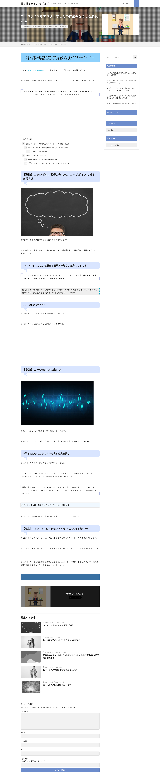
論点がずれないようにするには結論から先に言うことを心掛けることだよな (121, 97)
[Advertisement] (60, 118)
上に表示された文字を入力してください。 (34, 761)
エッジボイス (54, 26)
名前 (23, 732)
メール (24, 741)
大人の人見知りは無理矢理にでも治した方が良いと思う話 (121, 74)
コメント (24, 711)
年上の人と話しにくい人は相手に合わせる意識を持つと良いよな (121, 82)
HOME (24, 44)
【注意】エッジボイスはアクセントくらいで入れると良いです (46, 163)
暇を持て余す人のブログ (35, 3)
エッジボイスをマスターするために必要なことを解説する (50, 44)
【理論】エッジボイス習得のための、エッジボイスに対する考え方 (45, 143)
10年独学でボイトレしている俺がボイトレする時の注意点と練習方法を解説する (71, 656)
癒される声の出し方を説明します (57, 685)
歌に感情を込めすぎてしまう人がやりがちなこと (63, 640)
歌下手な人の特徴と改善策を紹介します (60, 670)
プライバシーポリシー (70, 3)
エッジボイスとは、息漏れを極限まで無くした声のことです (46, 147)
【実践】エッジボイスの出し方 (34, 155)
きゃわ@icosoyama (36, 70)
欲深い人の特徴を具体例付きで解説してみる (121, 103)
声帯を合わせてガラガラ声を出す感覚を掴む (40, 159)
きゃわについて (56, 3)
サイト (23, 749)
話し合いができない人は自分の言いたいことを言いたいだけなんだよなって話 (121, 89)
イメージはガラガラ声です (37, 151)
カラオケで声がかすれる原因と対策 (58, 625)
